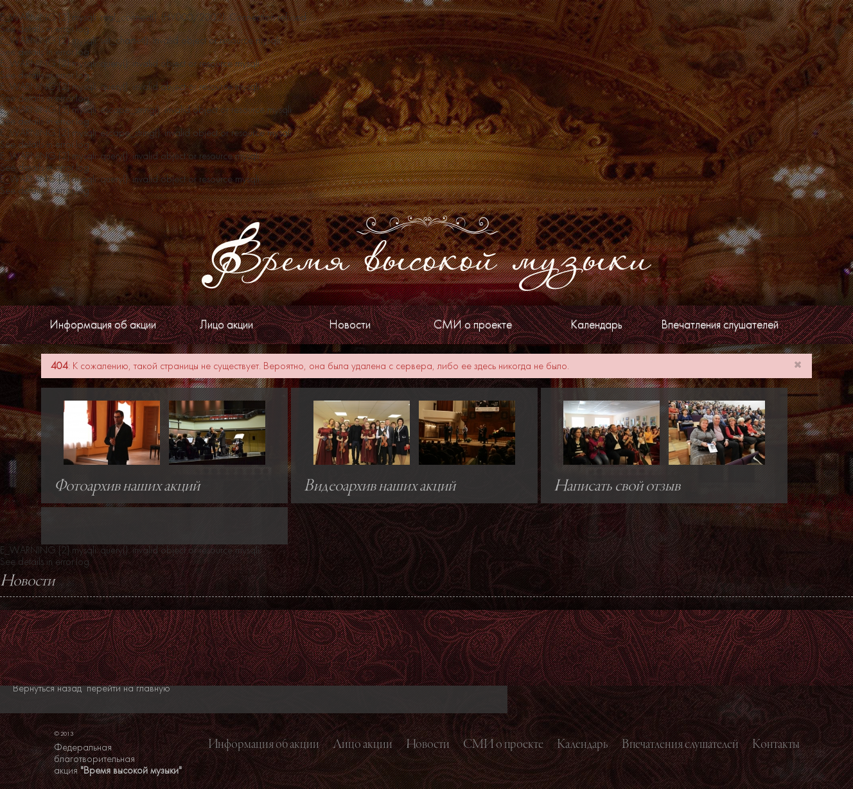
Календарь (596, 324)
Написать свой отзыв (617, 486)
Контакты (776, 745)
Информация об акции (102, 324)
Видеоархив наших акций (379, 486)
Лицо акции (226, 324)
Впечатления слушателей (719, 324)
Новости (350, 324)
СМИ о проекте (473, 324)
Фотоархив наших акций (127, 486)
